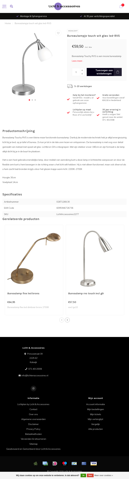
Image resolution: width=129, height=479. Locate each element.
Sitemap (33, 444)
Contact (33, 409)
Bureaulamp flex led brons (23, 293)
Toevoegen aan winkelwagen (108, 72)
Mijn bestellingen (95, 409)
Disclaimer (33, 424)
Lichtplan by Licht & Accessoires (33, 404)
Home (8, 23)
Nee (90, 475)
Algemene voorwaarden (33, 419)
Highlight (72, 31)
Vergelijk (95, 424)
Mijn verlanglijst (95, 419)
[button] (29, 100)
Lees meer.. (77, 61)
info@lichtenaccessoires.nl (34, 375)
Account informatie (95, 404)
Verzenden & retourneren (33, 439)
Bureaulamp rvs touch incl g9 (86, 293)
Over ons (33, 414)
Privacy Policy (33, 429)
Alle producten (95, 429)
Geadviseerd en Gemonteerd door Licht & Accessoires (33, 449)
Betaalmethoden (33, 434)
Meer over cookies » (103, 475)
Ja (83, 475)
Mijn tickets (95, 414)
